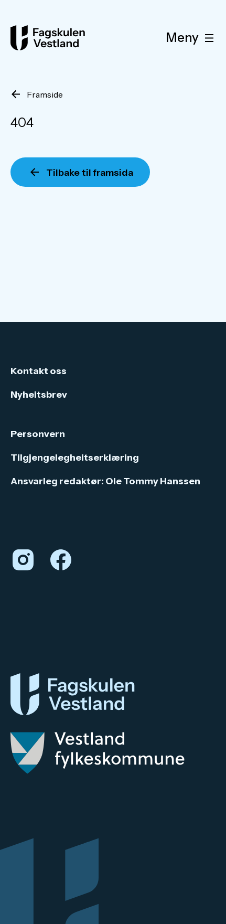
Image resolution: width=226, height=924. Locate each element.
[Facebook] (60, 559)
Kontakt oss (38, 371)
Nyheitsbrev (38, 394)
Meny (192, 38)
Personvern (37, 434)
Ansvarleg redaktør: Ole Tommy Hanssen (105, 481)
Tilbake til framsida (89, 172)
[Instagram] (23, 559)
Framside (45, 94)
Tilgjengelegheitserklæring (74, 457)
